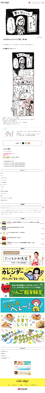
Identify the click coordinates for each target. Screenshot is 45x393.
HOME (9, 386)
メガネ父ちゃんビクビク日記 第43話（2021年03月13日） (14, 166)
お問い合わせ (3, 357)
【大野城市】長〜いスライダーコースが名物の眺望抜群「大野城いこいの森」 (20, 244)
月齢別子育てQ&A (4, 201)
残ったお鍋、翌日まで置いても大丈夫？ (13, 239)
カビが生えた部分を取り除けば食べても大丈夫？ (15, 228)
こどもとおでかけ (9, 225)
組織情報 (21, 386)
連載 (1, 197)
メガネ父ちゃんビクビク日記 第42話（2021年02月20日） (14, 167)
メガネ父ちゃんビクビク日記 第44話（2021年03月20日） (14, 164)
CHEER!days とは (4, 352)
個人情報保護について (5, 359)
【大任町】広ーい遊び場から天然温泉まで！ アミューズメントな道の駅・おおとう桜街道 (22, 223)
